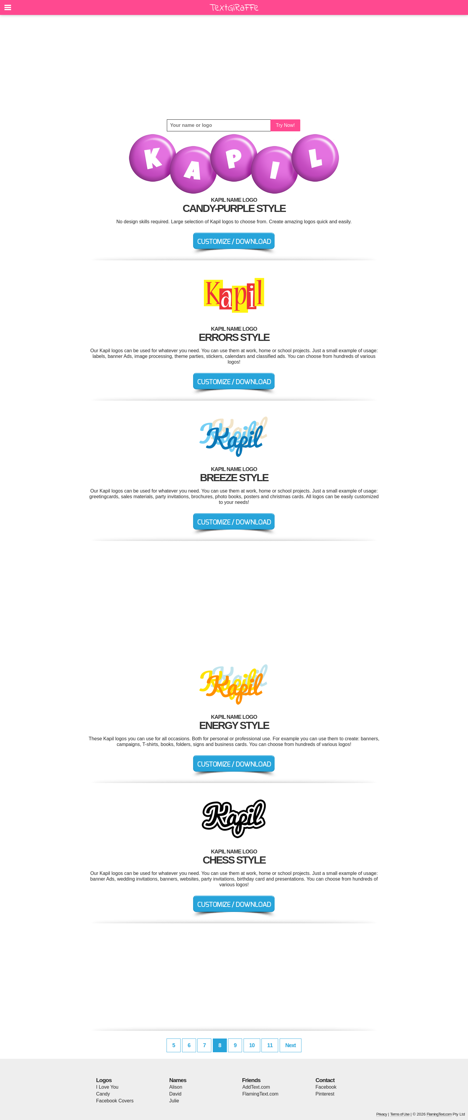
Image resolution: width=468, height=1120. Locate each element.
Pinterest (324, 1093)
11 (270, 1045)
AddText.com (256, 1087)
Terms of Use (400, 1114)
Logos (104, 1080)
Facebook (325, 1087)
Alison (175, 1087)
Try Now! (285, 125)
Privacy (381, 1114)
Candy (103, 1093)
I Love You (107, 1087)
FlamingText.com (260, 1093)
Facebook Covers (114, 1100)
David (175, 1093)
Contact (325, 1080)
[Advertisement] (234, 67)
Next (290, 1045)
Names (177, 1080)
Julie (174, 1100)
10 (252, 1045)
